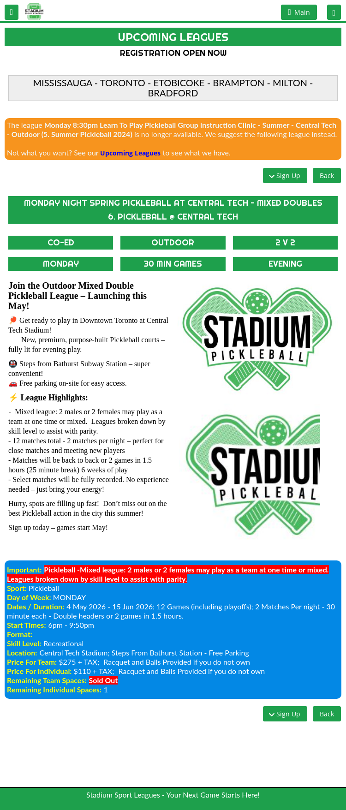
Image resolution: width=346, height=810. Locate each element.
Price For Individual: (39, 671)
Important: (24, 569)
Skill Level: (24, 643)
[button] (11, 12)
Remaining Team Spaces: (47, 680)
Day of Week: (29, 597)
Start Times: (26, 624)
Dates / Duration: (35, 606)
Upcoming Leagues (130, 153)
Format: (19, 634)
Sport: (17, 588)
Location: (22, 652)
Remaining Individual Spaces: (54, 689)
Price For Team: (32, 661)
